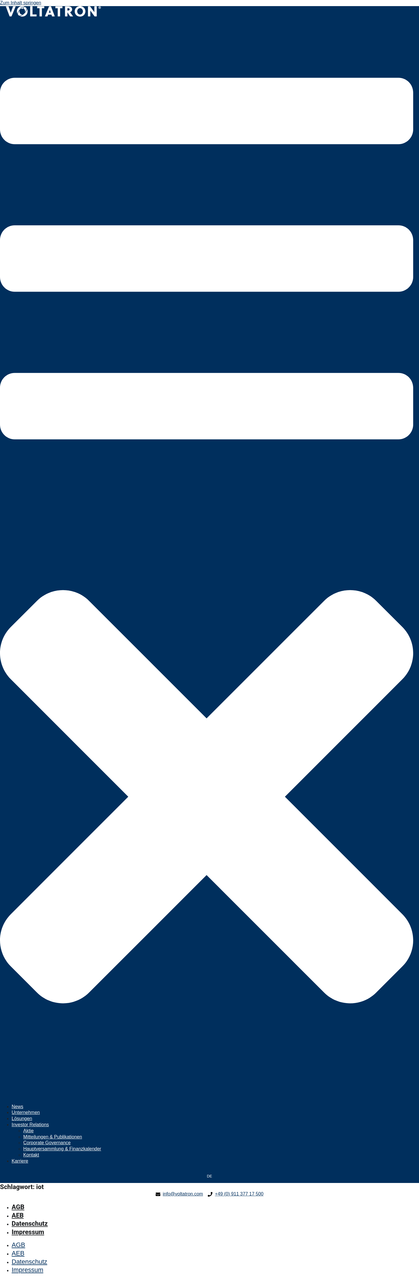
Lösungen (22, 1118)
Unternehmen (26, 1112)
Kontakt (31, 1154)
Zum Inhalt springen (20, 2)
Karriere (20, 1161)
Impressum (28, 1232)
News (17, 1106)
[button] (206, 560)
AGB (18, 1207)
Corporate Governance (47, 1142)
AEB (18, 1215)
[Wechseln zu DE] (209, 1176)
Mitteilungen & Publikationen (52, 1136)
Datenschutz (30, 1223)
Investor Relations (30, 1124)
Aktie (28, 1130)
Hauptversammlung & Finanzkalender (62, 1148)
